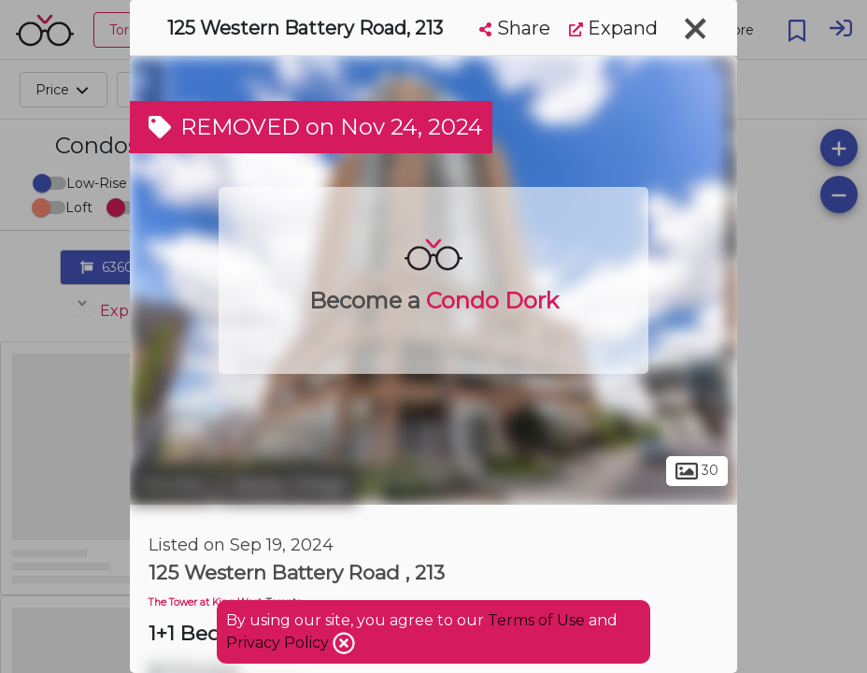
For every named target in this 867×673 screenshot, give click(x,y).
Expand (613, 28)
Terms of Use (536, 620)
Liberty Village (288, 484)
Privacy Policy (279, 643)
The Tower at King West (205, 602)
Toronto (172, 484)
